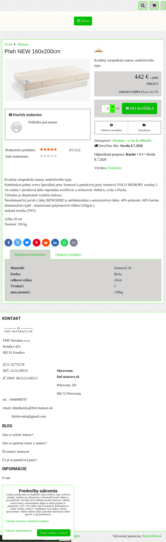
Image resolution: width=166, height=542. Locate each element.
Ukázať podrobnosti (19, 530)
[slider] (48, 149)
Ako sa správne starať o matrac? (24, 443)
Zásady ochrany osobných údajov (27, 521)
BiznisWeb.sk (151, 536)
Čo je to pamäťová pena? (19, 460)
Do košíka (139, 108)
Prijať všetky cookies (53, 532)
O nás (6, 478)
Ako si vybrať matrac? (17, 435)
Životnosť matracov (16, 451)
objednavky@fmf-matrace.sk (32, 408)
